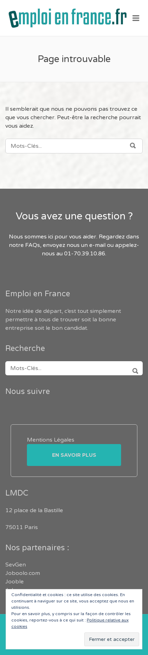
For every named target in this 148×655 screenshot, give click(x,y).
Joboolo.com (22, 573)
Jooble (14, 581)
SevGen (15, 564)
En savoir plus (74, 455)
